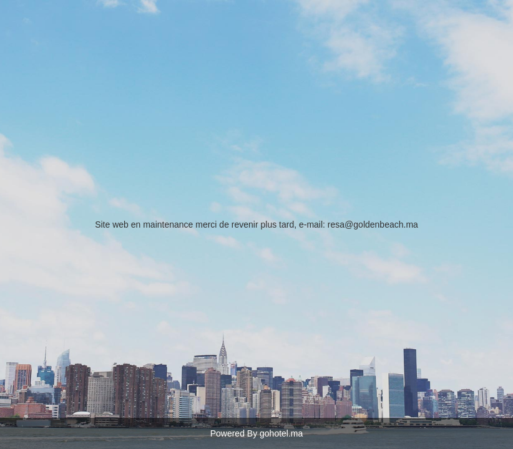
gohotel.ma (281, 433)
